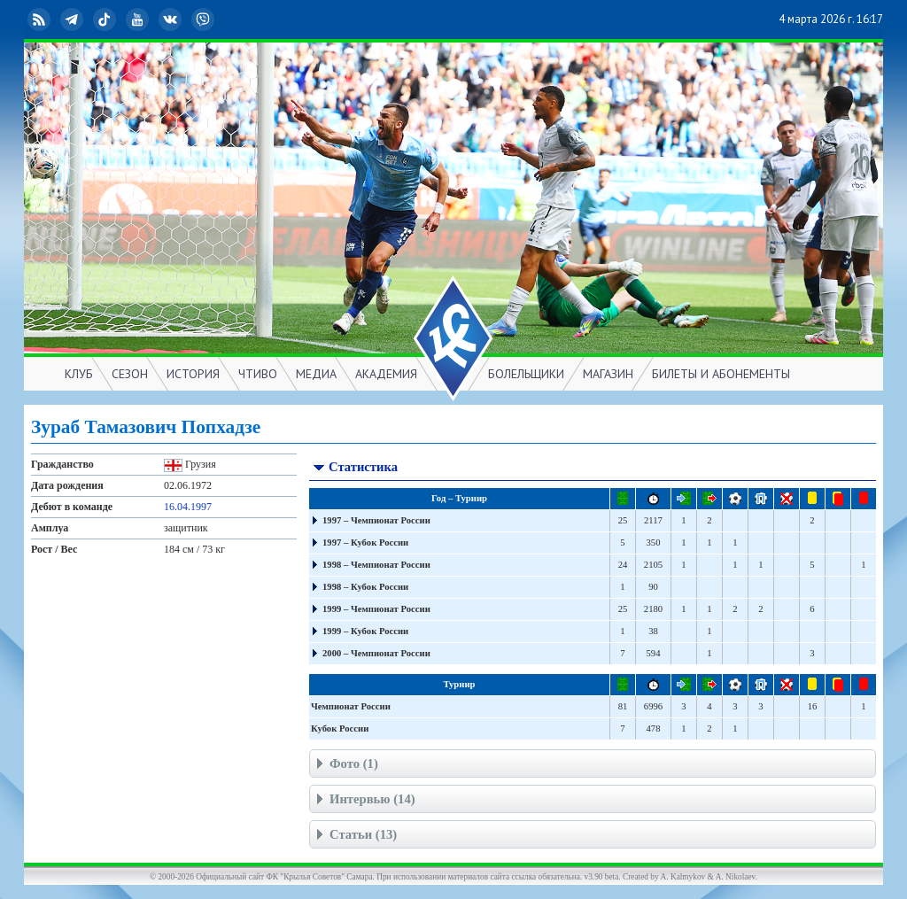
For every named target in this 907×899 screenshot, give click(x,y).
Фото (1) (345, 766)
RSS (40, 19)
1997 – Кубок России (365, 542)
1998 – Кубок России (365, 587)
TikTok (106, 19)
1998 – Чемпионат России (376, 565)
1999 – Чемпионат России (376, 609)
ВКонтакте (172, 19)
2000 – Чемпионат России (376, 653)
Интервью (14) (364, 801)
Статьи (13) (355, 836)
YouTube (139, 19)
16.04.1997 (188, 506)
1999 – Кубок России (365, 631)
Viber (204, 19)
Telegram (73, 19)
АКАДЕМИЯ (386, 374)
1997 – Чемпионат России (376, 520)
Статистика (355, 469)
